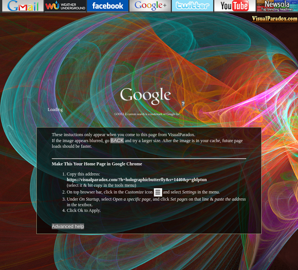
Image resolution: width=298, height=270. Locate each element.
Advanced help (68, 226)
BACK (116, 140)
